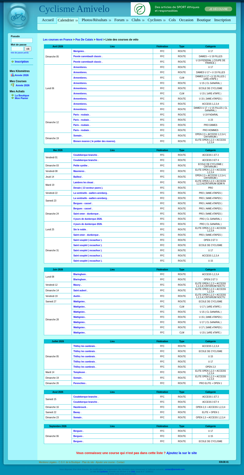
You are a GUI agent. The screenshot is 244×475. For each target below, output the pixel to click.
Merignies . (79, 51)
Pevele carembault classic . (88, 56)
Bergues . (78, 431)
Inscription (222, 20)
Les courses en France (57, 39)
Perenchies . (80, 383)
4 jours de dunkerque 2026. (87, 219)
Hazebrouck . (80, 407)
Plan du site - (89, 462)
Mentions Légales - (49, 462)
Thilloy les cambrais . (84, 346)
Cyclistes (156, 20)
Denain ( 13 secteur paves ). (88, 188)
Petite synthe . (81, 165)
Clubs (138, 20)
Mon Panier (21, 98)
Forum (121, 20)
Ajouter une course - (106, 462)
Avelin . (77, 296)
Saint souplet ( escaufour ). (87, 240)
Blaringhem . (80, 274)
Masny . (77, 285)
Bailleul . (78, 177)
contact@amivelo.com (175, 469)
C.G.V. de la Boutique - (70, 462)
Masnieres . (79, 171)
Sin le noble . (80, 229)
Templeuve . (79, 372)
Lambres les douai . (83, 182)
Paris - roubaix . (81, 114)
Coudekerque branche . (85, 155)
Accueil (48, 20)
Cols (172, 20)
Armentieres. (80, 67)
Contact (120, 462)
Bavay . (77, 412)
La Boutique (22, 95)
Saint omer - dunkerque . (86, 214)
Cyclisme (57, 9)
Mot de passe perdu (20, 53)
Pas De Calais (84, 39)
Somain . (78, 135)
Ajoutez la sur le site (181, 453)
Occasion (186, 20)
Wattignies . (79, 301)
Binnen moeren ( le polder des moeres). (94, 141)
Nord (99, 39)
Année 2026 (22, 75)
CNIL (133, 471)
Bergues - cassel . (83, 203)
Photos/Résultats (96, 20)
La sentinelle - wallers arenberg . (90, 193)
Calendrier (68, 20)
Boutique (204, 20)
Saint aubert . (80, 290)
